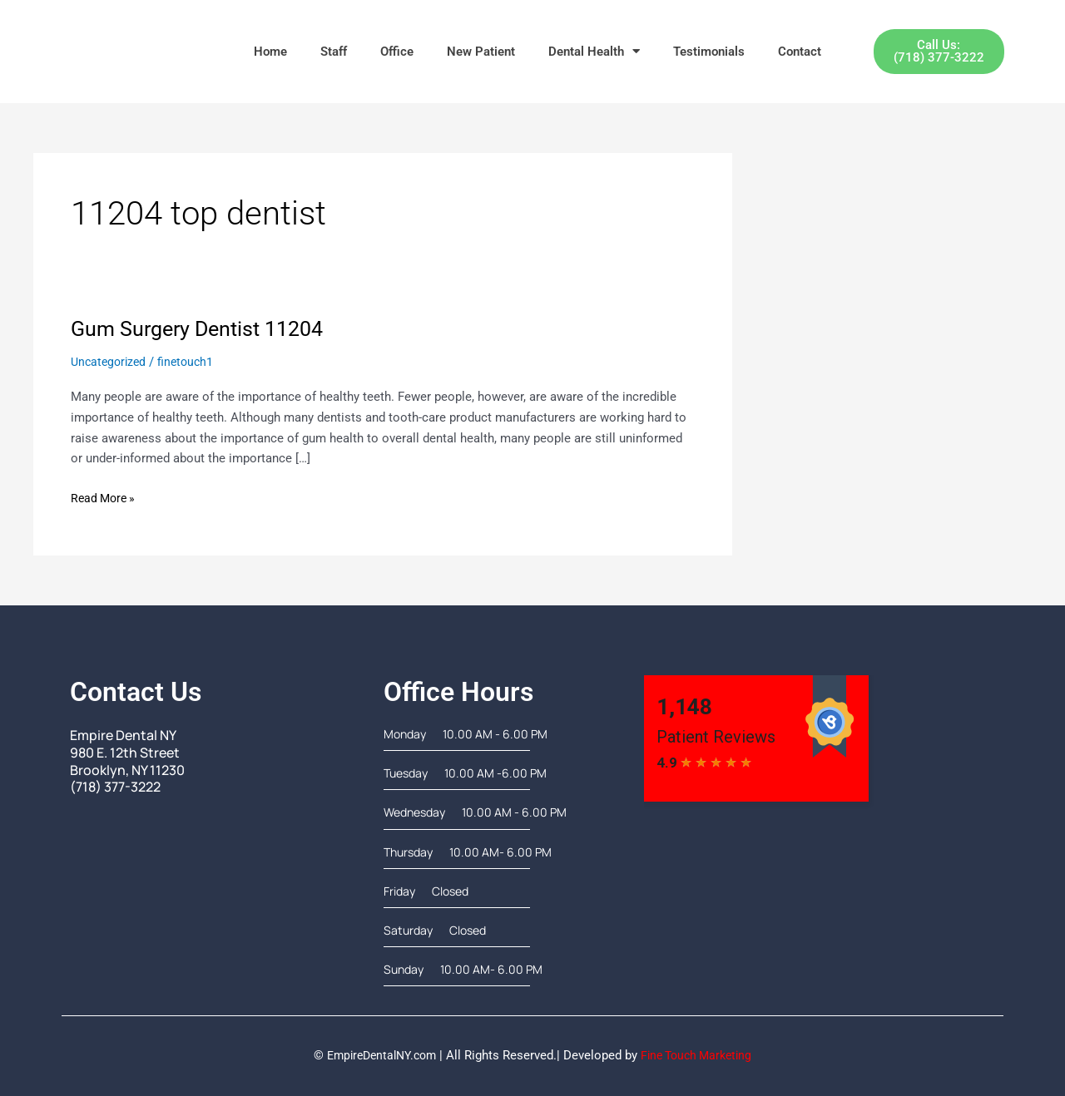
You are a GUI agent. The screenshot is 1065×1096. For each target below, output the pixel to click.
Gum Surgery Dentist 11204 (203, 328)
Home (270, 51)
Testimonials (709, 51)
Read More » (105, 497)
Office (397, 51)
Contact (799, 51)
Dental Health (594, 51)
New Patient (481, 51)
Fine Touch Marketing (700, 1055)
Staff (333, 51)
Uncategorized (111, 361)
